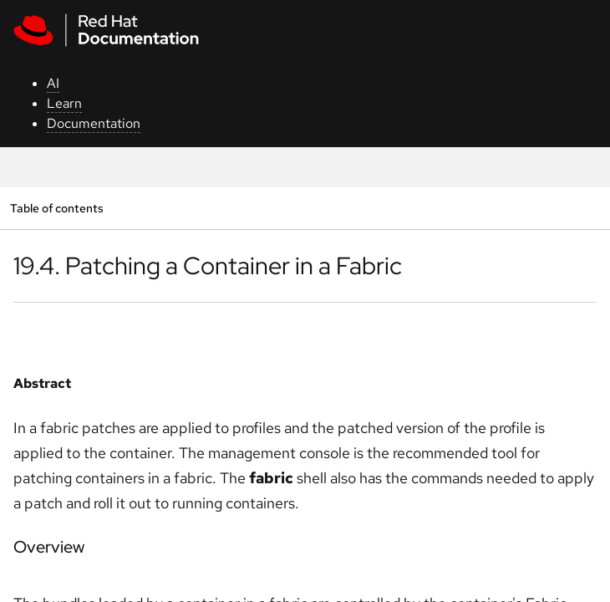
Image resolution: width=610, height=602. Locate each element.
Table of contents (56, 208)
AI (53, 83)
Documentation (93, 123)
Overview (48, 547)
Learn (64, 103)
